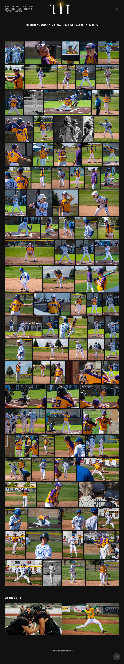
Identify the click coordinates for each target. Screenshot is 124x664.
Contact (18, 11)
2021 (19, 9)
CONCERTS (8, 11)
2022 (13, 9)
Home (7, 6)
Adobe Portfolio (66, 651)
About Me (15, 6)
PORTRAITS (28, 9)
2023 (7, 9)
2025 (24, 6)
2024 (31, 6)
